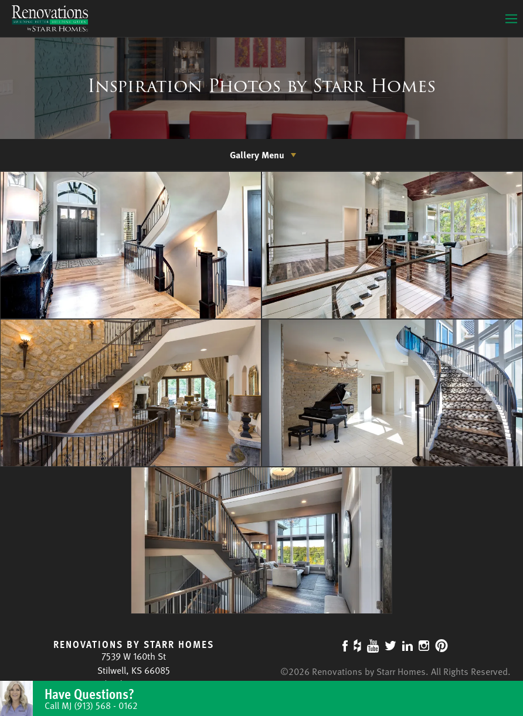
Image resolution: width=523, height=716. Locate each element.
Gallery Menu (257, 155)
